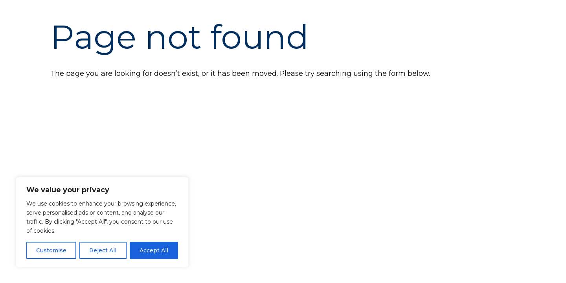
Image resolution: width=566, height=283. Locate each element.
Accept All (154, 250)
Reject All (102, 250)
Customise (51, 250)
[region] (102, 222)
